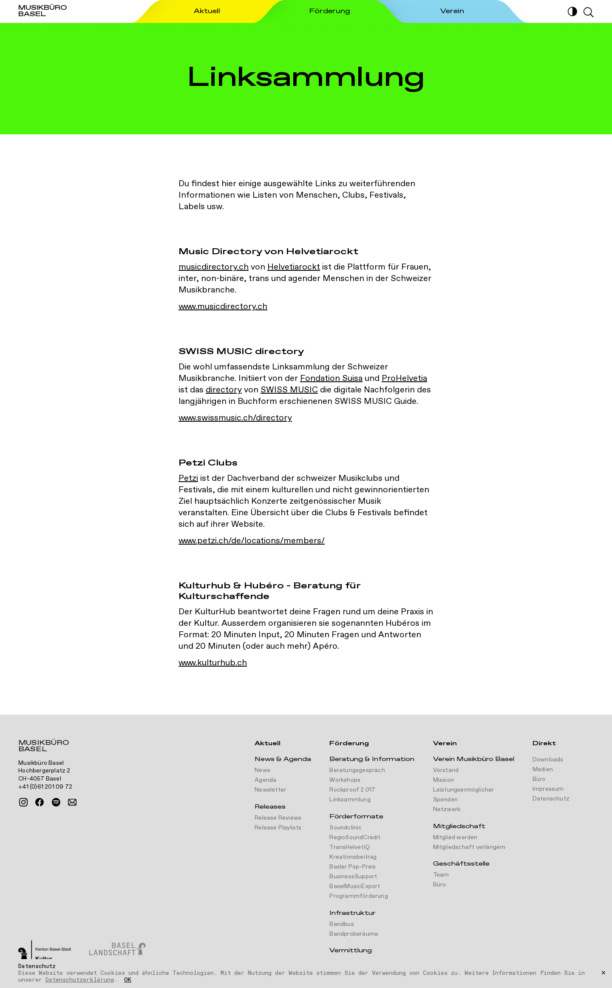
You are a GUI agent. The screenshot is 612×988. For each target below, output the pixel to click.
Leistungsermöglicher (463, 790)
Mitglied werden (455, 837)
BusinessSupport (353, 876)
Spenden (445, 799)
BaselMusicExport (354, 886)
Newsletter (270, 790)
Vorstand (446, 770)
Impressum (548, 789)
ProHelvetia (404, 378)
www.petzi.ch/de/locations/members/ (251, 541)
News (262, 770)
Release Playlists (278, 828)
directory (224, 390)
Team (441, 875)
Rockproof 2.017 (352, 790)
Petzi (188, 478)
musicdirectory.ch (213, 267)
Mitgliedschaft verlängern (469, 847)
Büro (439, 885)
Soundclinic (345, 828)
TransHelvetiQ (349, 847)
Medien (543, 769)
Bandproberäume (353, 934)
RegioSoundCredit (354, 837)
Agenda (265, 780)
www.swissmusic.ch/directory (235, 418)
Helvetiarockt (293, 267)
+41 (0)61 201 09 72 (45, 787)
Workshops (344, 780)
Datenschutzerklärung (79, 980)
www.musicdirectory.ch (222, 306)
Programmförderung (358, 896)
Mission (443, 780)
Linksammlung (349, 799)
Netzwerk (447, 809)
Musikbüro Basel (43, 747)
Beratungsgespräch (357, 770)
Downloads (548, 760)
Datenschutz (551, 799)
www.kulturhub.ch (212, 663)
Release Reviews (278, 818)
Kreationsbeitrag (353, 857)
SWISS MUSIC (289, 390)
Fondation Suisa (331, 378)
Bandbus (341, 924)
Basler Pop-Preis (352, 867)
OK (127, 980)
